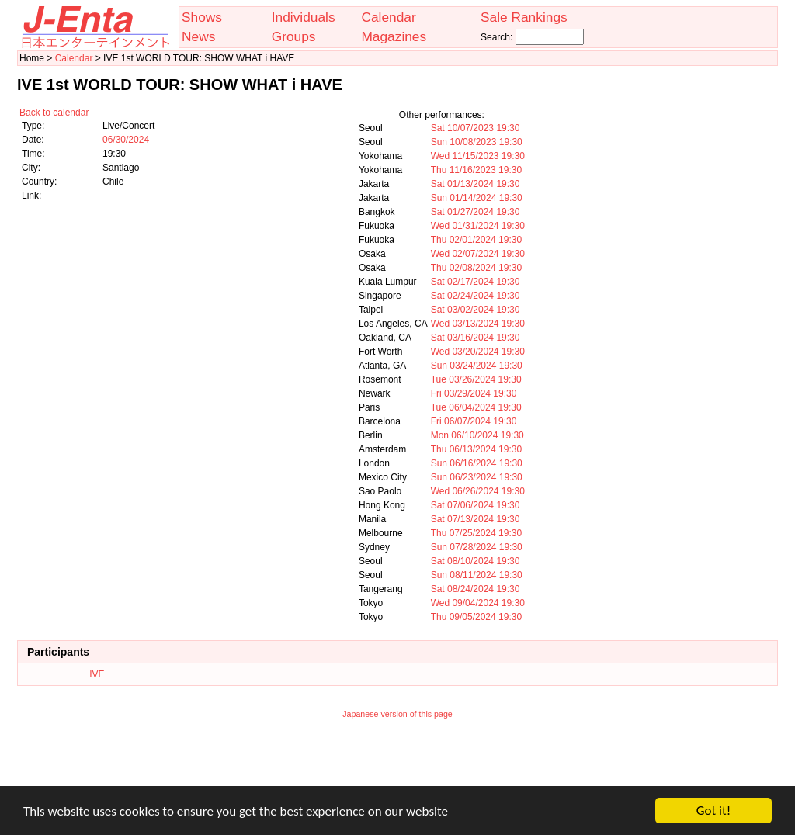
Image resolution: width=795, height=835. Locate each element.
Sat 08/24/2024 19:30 (475, 589)
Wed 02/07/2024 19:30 (478, 253)
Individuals (303, 17)
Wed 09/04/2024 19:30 (478, 603)
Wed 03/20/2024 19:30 (478, 351)
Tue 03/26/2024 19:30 (476, 379)
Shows (202, 17)
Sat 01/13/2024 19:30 (475, 183)
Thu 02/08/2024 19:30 (476, 267)
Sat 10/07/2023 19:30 (475, 128)
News (198, 36)
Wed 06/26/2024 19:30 (478, 491)
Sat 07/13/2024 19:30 (475, 519)
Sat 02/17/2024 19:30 (475, 281)
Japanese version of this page (397, 714)
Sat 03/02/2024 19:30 (475, 309)
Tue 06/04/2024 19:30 (476, 407)
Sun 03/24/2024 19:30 (476, 365)
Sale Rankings (524, 17)
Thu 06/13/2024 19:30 (476, 449)
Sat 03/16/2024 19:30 (475, 337)
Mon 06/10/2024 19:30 (477, 435)
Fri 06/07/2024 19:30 (474, 421)
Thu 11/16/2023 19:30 (476, 170)
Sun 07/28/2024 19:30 (476, 547)
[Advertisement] (397, 763)
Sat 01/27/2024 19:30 (475, 211)
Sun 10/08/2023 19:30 (476, 142)
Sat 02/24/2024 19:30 (475, 295)
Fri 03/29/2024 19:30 (474, 393)
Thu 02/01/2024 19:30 (476, 239)
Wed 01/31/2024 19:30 (478, 225)
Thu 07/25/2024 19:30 (476, 533)
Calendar (388, 17)
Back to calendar (54, 112)
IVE (96, 674)
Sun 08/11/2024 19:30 (476, 575)
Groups (294, 36)
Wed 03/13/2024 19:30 (478, 323)
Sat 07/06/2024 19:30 (475, 505)
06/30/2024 (125, 139)
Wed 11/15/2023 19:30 (478, 156)
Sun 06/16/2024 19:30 (476, 463)
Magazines (393, 36)
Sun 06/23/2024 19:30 (476, 477)
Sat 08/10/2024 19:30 (475, 561)
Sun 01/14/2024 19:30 (476, 197)
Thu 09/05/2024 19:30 (476, 617)
